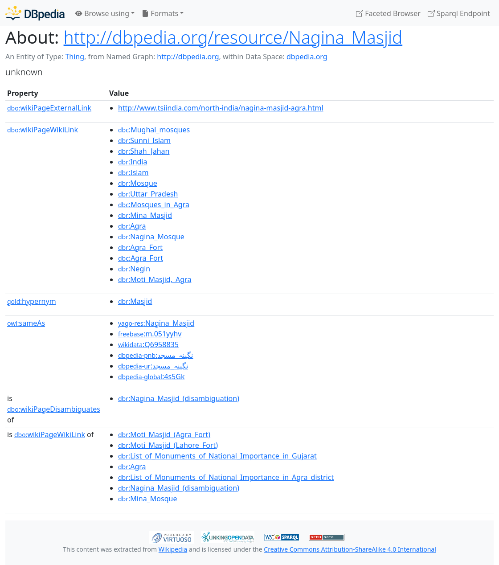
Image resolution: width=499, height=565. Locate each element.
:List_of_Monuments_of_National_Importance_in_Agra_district (226, 477)
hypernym (31, 301)
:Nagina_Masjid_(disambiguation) (178, 398)
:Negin (134, 269)
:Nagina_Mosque (151, 237)
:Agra (132, 226)
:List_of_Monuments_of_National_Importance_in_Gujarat (217, 456)
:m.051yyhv (150, 334)
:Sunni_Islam (144, 140)
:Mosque (137, 183)
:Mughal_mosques (154, 130)
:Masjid (135, 301)
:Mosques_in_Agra (153, 204)
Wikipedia (173, 549)
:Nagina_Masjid (156, 323)
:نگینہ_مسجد (155, 355)
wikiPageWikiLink (42, 130)
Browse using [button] (102, 13)
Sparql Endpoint (459, 13)
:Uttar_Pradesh (148, 194)
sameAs (26, 323)
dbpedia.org (306, 56)
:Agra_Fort (140, 247)
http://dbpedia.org (188, 56)
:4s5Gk (151, 376)
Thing (74, 56)
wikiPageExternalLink (49, 108)
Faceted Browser (388, 13)
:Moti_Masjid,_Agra (154, 279)
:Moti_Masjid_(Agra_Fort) (164, 434)
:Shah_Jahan (144, 151)
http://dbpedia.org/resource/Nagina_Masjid (233, 37)
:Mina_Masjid (145, 215)
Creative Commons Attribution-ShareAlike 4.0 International (350, 549)
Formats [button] (160, 13)
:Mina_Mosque (147, 499)
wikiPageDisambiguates (53, 409)
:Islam (133, 172)
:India (132, 162)
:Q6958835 (148, 344)
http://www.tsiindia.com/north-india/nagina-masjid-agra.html (220, 108)
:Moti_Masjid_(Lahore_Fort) (168, 445)
